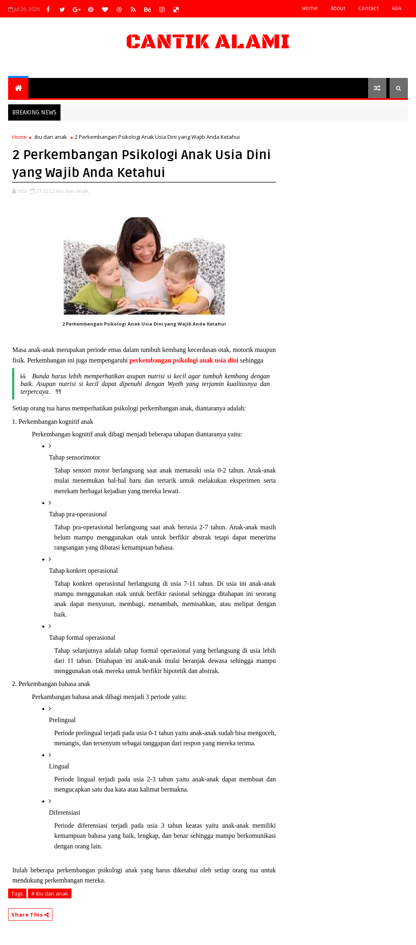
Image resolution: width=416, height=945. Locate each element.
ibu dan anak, (73, 190)
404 (396, 8)
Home (310, 8)
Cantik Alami (208, 42)
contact (368, 8)
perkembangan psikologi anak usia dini (183, 360)
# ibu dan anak (49, 893)
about (338, 8)
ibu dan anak (51, 136)
